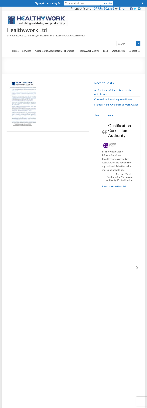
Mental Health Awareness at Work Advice (116, 104)
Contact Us (134, 50)
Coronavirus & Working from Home (113, 99)
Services (26, 50)
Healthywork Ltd (27, 30)
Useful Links (118, 50)
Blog (105, 50)
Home (15, 50)
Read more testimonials (114, 186)
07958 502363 (104, 8)
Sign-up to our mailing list (48, 3)
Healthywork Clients (88, 50)
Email (122, 8)
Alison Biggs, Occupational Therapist (54, 50)
